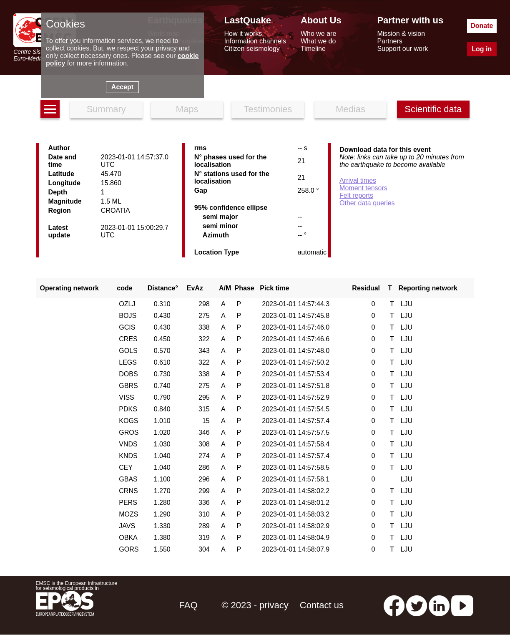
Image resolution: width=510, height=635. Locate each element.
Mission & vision (401, 33)
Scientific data (433, 109)
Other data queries (367, 203)
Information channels (255, 41)
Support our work (402, 48)
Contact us (322, 605)
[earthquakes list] (50, 109)
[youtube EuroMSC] (462, 605)
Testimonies (268, 109)
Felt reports (356, 195)
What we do (318, 41)
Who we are (318, 33)
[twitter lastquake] (416, 605)
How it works (243, 33)
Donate (481, 25)
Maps (187, 109)
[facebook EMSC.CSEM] (394, 605)
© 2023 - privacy (255, 605)
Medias (350, 109)
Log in (482, 49)
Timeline (313, 48)
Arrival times (357, 180)
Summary (106, 109)
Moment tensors (363, 188)
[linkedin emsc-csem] (439, 605)
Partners (389, 41)
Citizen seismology (251, 48)
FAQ (188, 605)
